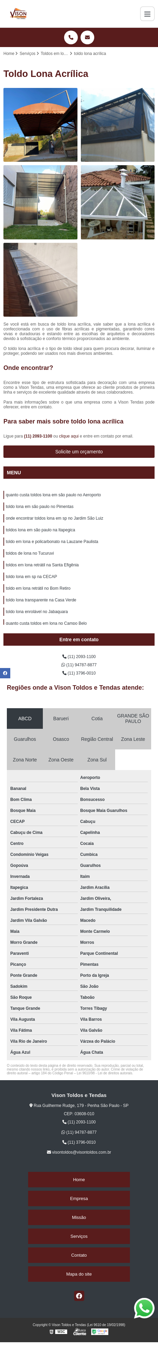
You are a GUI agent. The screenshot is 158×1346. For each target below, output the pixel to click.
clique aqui (68, 436)
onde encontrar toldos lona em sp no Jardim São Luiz (54, 518)
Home (79, 1179)
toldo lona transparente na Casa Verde (41, 600)
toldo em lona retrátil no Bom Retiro (38, 588)
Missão (79, 1217)
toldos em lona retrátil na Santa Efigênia (42, 565)
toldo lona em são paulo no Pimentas (39, 506)
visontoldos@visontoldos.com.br (79, 1152)
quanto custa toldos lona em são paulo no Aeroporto (53, 495)
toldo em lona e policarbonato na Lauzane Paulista (52, 541)
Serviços (79, 1236)
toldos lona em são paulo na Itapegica (40, 530)
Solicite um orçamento (79, 451)
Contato (79, 1255)
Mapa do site (79, 1274)
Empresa (79, 1198)
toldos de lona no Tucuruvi (30, 553)
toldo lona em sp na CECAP (31, 576)
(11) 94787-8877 (79, 665)
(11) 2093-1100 (38, 436)
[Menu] (147, 14)
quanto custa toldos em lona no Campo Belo (46, 623)
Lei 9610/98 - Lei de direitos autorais (104, 1073)
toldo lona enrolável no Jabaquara (37, 611)
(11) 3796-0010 (79, 673)
